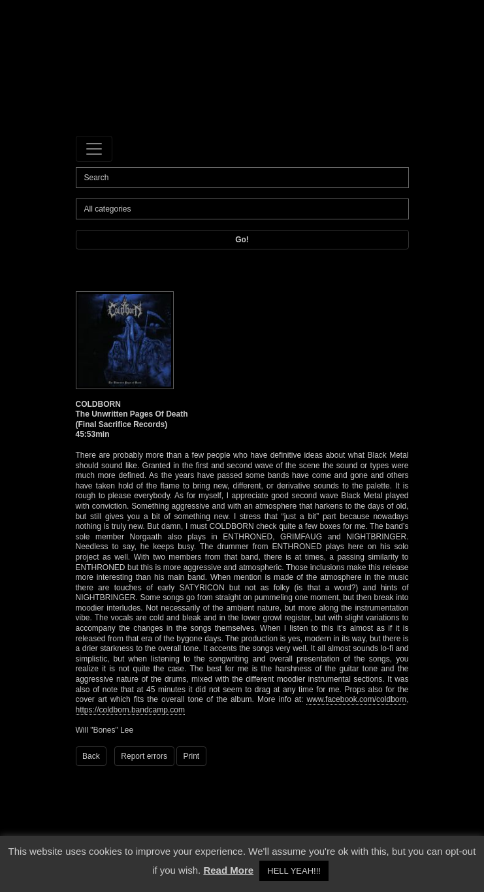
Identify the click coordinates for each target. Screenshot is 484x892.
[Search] (242, 177)
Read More (228, 870)
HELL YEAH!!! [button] (294, 871)
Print (192, 756)
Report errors (144, 756)
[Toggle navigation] (94, 149)
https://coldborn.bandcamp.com (130, 709)
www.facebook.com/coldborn (356, 699)
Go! (242, 239)
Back (91, 756)
